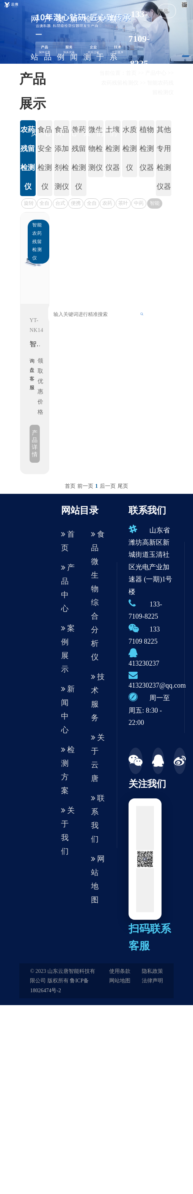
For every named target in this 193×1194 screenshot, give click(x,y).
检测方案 (87, 76)
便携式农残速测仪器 (76, 204)
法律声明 (152, 980)
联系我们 (113, 76)
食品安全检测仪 (45, 158)
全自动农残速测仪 (92, 204)
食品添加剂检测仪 (62, 158)
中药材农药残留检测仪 (139, 204)
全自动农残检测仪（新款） (44, 204)
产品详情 (35, 443)
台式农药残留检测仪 (60, 204)
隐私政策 (152, 971)
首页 (70, 486)
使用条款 (119, 971)
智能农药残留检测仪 (155, 204)
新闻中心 (74, 76)
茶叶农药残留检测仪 (123, 204)
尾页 (123, 486)
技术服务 (98, 697)
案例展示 (60, 76)
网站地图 (98, 879)
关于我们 (100, 76)
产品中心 (48, 76)
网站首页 (34, 76)
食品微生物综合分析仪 (98, 595)
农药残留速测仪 (107, 204)
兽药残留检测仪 (79, 158)
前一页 (85, 486)
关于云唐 (98, 757)
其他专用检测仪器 (164, 158)
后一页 (108, 486)
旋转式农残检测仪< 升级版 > (28, 204)
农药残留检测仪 (27, 158)
